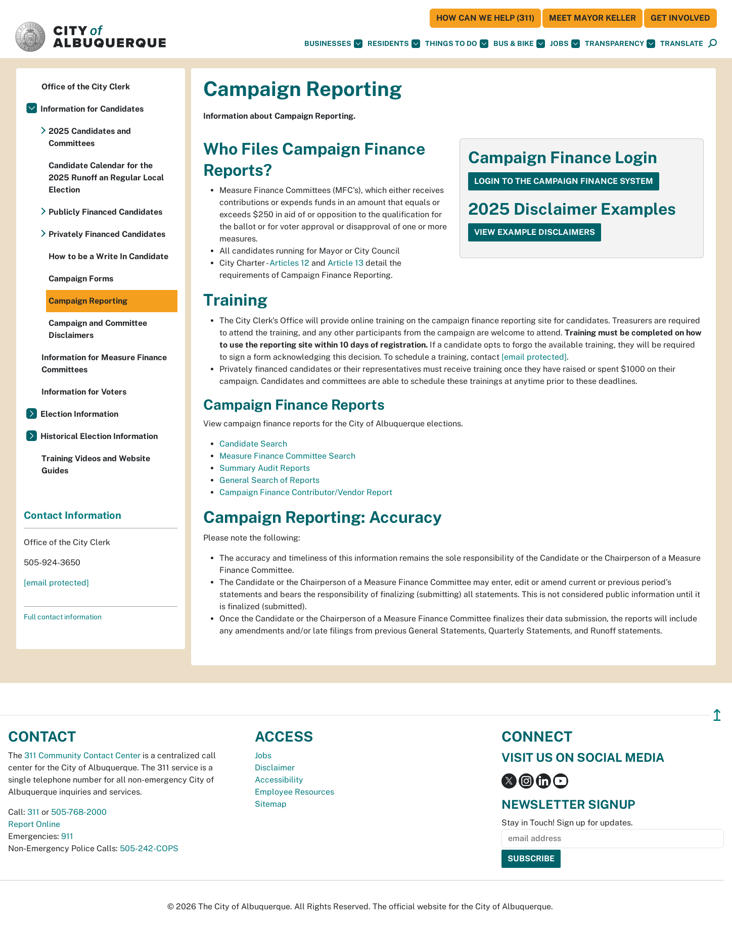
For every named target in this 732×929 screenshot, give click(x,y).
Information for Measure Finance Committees (104, 363)
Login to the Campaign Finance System (563, 181)
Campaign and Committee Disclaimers (98, 329)
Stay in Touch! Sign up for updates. (567, 822)
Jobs (565, 43)
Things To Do (456, 43)
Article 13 (345, 263)
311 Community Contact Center (82, 755)
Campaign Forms (81, 278)
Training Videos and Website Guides (95, 464)
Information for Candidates (92, 109)
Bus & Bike (519, 43)
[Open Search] (712, 43)
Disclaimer (275, 767)
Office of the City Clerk (85, 86)
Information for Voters (83, 392)
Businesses (333, 43)
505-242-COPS (149, 848)
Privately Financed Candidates (107, 234)
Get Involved (680, 18)
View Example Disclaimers (534, 232)
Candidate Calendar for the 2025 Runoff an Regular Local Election (106, 177)
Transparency (620, 43)
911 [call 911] (67, 836)
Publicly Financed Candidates (105, 212)
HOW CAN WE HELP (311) (485, 18)
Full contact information (63, 617)
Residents (394, 43)
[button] (681, 43)
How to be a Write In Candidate (108, 256)
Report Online (34, 824)
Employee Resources (294, 792)
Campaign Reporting (88, 301)
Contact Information (72, 515)
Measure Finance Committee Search (287, 456)
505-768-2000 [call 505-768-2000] (79, 812)
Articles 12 (289, 263)
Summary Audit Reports (264, 468)
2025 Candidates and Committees (90, 137)
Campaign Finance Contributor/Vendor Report (305, 492)
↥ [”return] (717, 715)
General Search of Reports (269, 480)
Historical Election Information (99, 436)
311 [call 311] (33, 812)
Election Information (79, 414)
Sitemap (271, 804)
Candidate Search (253, 444)
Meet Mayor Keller (592, 18)
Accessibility (279, 780)
